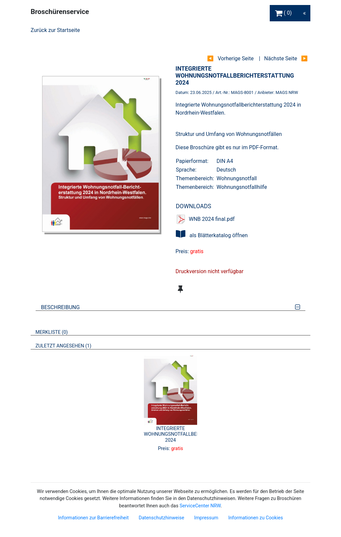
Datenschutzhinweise (161, 518)
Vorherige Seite (236, 58)
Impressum (206, 518)
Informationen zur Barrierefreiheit (93, 518)
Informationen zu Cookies (255, 518)
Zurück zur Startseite (55, 30)
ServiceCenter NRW (200, 506)
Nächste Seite (280, 58)
